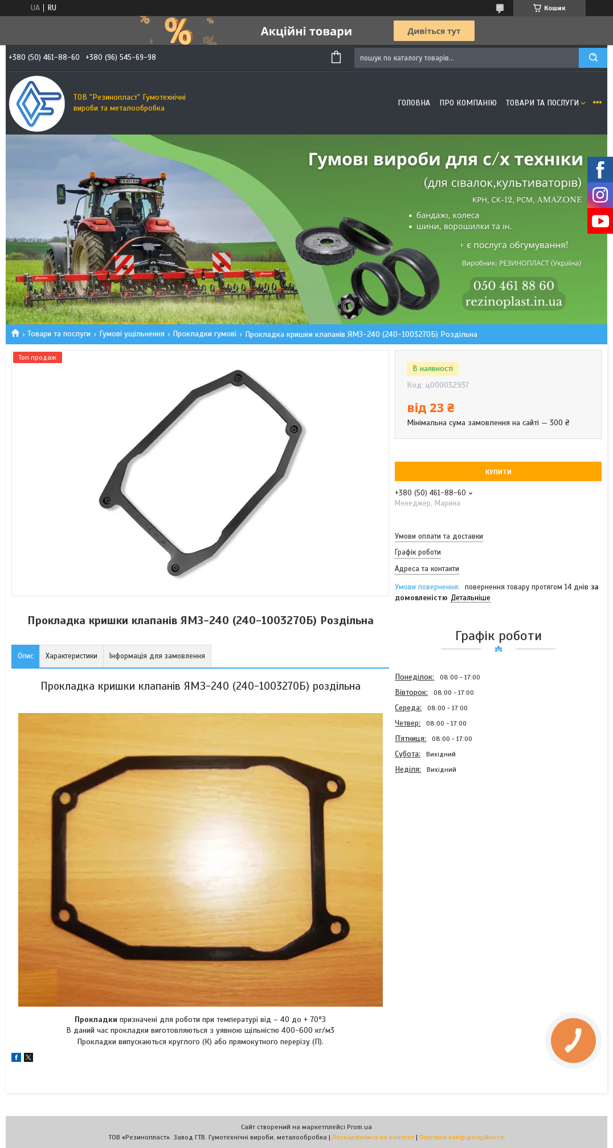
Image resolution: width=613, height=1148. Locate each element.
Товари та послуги (542, 103)
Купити (498, 472)
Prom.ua (359, 1127)
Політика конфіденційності (462, 1137)
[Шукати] (593, 58)
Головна (414, 103)
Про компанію (468, 103)
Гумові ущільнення (132, 334)
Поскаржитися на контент (373, 1137)
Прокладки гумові (204, 334)
